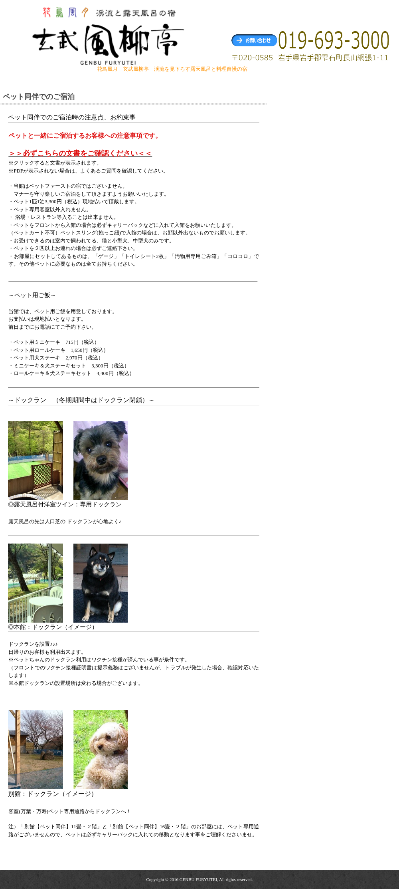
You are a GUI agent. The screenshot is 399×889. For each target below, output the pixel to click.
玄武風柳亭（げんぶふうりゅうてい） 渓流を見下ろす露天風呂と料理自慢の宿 (109, 35)
